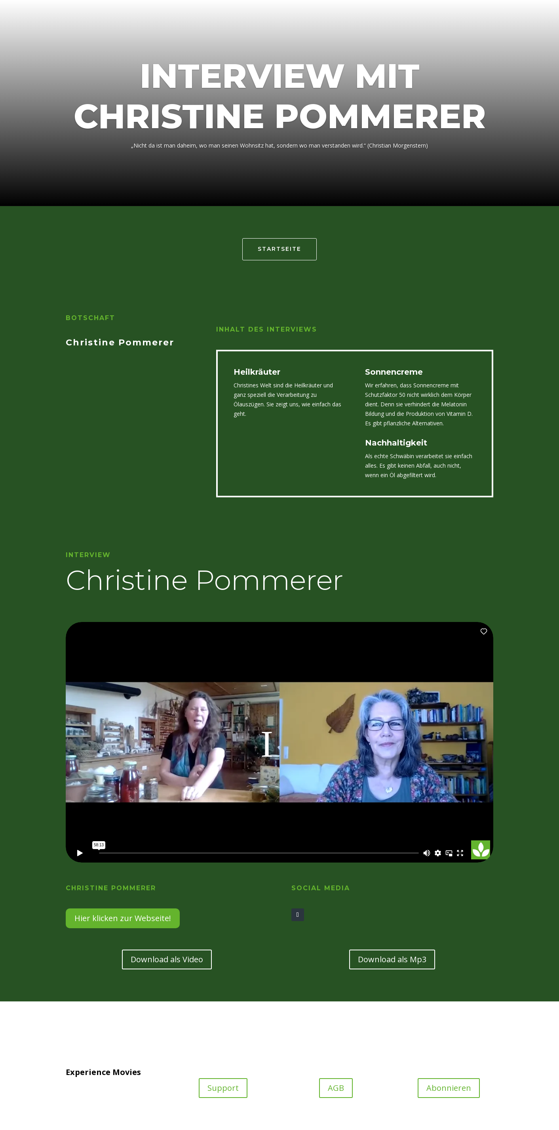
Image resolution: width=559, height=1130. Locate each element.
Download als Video (167, 959)
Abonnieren (448, 1088)
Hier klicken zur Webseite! (122, 918)
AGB (336, 1088)
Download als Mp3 (392, 959)
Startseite (279, 248)
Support (223, 1088)
